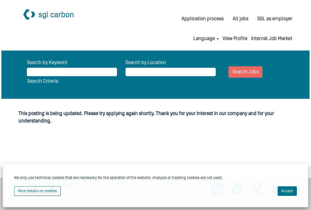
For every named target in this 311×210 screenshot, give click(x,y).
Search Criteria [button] (42, 81)
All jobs (240, 19)
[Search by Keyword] (72, 72)
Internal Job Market (271, 38)
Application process (203, 19)
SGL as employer (274, 19)
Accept (287, 191)
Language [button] (206, 38)
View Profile (235, 38)
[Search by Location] (171, 72)
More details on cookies (37, 191)
